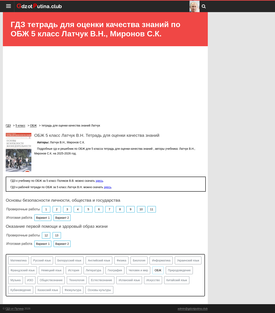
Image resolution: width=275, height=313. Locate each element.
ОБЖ (158, 270)
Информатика (161, 260)
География (115, 270)
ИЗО (30, 280)
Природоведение (179, 270)
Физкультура (73, 290)
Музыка (15, 280)
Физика (121, 260)
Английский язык (99, 260)
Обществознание (51, 280)
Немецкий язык (51, 270)
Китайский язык (176, 280)
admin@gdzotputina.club (193, 308)
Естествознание (101, 280)
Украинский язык (188, 260)
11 (151, 209)
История (73, 270)
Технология (76, 280)
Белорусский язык (69, 260)
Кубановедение (20, 290)
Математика (18, 260)
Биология (139, 260)
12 (46, 235)
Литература (93, 270)
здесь (99, 180)
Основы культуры (99, 290)
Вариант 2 (62, 217)
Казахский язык (48, 290)
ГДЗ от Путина (15, 308)
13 (56, 235)
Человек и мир (138, 270)
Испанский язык (129, 280)
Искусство (153, 280)
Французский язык (22, 270)
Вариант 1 (43, 217)
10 (141, 209)
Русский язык (42, 260)
